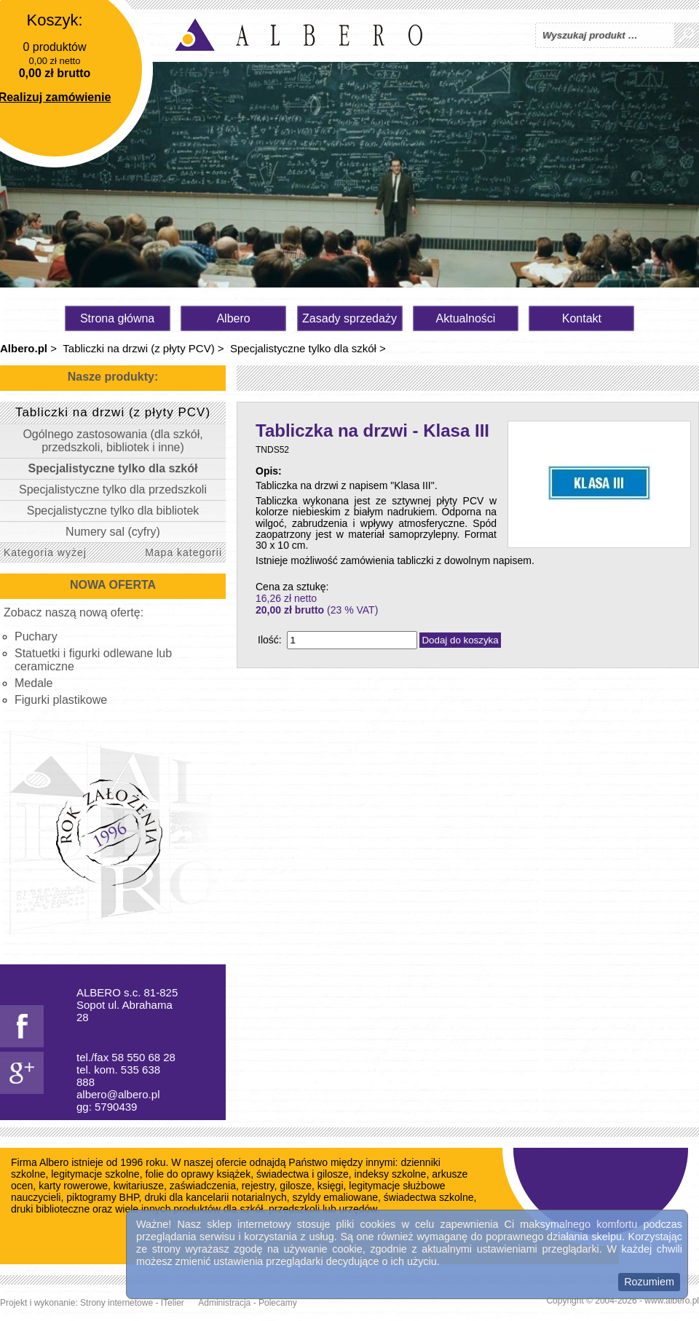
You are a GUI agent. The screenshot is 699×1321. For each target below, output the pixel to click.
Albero (233, 318)
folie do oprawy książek (197, 1174)
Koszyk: (54, 20)
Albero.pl (23, 348)
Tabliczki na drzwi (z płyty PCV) (138, 348)
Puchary (36, 636)
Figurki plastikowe (61, 700)
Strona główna (117, 318)
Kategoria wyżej (45, 552)
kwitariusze (139, 1185)
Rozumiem (649, 1282)
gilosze (296, 1185)
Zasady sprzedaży (349, 318)
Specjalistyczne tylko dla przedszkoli (113, 489)
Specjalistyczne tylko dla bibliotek (113, 510)
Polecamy (277, 1303)
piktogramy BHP (102, 1197)
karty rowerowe (73, 1185)
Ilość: (270, 640)
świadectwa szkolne (429, 1197)
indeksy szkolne (391, 1174)
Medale (33, 683)
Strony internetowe (116, 1303)
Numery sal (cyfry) (113, 531)
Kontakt (581, 318)
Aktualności (466, 318)
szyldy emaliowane (336, 1197)
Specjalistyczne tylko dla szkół (303, 348)
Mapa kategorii (183, 552)
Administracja (224, 1303)
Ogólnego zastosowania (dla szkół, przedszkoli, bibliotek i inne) (112, 440)
